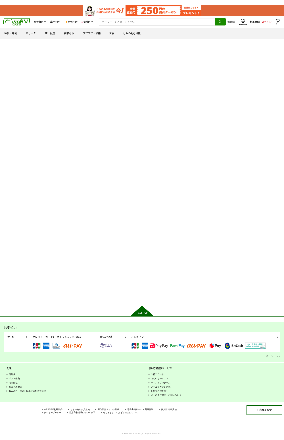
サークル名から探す (18, 112)
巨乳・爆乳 (10, 33)
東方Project (12, 277)
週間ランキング (15, 87)
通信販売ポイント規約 (108, 409)
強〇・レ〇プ (13, 175)
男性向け (71, 22)
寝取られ (69, 33)
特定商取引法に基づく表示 (82, 412)
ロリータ (31, 33)
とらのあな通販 (132, 33)
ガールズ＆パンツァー (19, 264)
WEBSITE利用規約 (53, 409)
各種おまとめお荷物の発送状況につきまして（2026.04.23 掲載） (85, 44)
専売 (8, 62)
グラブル (10, 270)
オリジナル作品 (15, 213)
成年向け (55, 22)
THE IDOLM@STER (18, 245)
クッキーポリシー (52, 412)
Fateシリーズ (13, 219)
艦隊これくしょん (16, 232)
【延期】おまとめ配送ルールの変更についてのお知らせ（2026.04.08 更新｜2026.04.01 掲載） (101, 49)
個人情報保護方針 (169, 409)
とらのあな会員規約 (80, 409)
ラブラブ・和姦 (92, 33)
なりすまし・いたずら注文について (120, 412)
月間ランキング (15, 93)
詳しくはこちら (273, 356)
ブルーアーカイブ (16, 225)
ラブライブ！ (13, 251)
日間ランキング (15, 80)
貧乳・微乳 (12, 149)
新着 (8, 55)
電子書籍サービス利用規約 (140, 409)
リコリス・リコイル (18, 257)
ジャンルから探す (16, 118)
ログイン (266, 21)
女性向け (87, 22)
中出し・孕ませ (15, 162)
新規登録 (255, 21)
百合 (111, 33)
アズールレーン (15, 238)
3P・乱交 (50, 33)
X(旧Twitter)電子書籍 (18, 295)
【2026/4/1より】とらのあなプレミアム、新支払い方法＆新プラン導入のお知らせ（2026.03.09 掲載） (105, 55)
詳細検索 (231, 22)
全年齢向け (40, 22)
